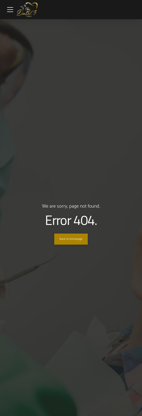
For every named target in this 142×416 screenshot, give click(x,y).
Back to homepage (71, 239)
